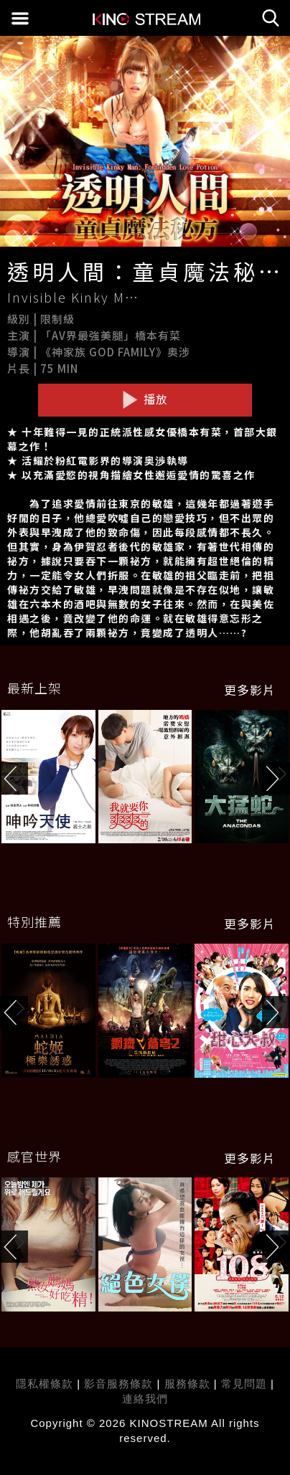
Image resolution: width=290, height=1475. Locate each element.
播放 (145, 399)
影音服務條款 (118, 1383)
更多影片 (250, 689)
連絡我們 (145, 1399)
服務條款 (189, 1383)
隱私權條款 (44, 1383)
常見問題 (244, 1383)
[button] (276, 778)
